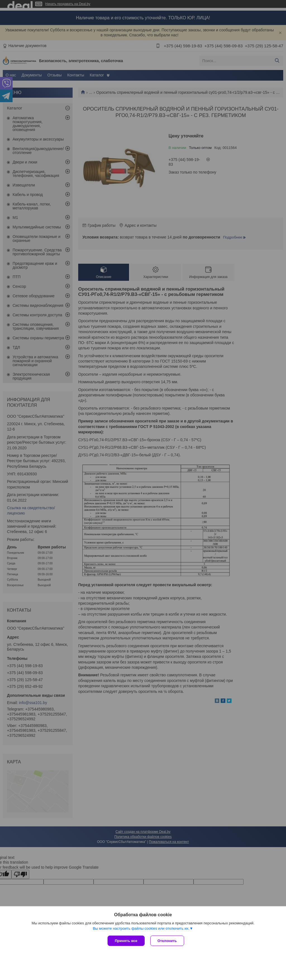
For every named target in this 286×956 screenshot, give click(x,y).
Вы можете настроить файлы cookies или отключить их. (141, 928)
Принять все (126, 941)
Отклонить (167, 941)
